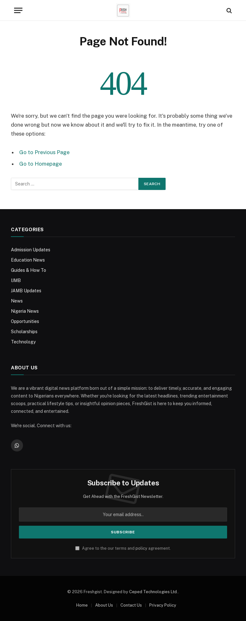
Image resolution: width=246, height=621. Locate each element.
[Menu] (18, 10)
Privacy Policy (162, 605)
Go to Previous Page (44, 152)
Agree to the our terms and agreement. (123, 548)
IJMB (16, 280)
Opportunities (25, 321)
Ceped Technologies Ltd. (153, 591)
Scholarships (24, 331)
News (17, 300)
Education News (28, 260)
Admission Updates (30, 249)
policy (141, 548)
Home (82, 605)
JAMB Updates (26, 290)
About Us (104, 605)
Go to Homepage (40, 164)
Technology (23, 341)
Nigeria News (25, 311)
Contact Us (131, 605)
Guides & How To (28, 270)
